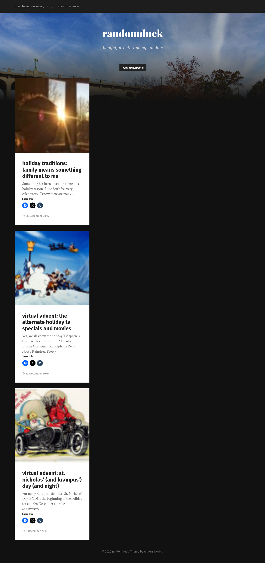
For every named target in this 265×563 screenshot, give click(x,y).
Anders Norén (153, 551)
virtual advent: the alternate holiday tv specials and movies (46, 322)
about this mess (69, 6)
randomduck (132, 33)
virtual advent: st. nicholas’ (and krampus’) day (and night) (52, 479)
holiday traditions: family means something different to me (52, 169)
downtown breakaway (29, 6)
